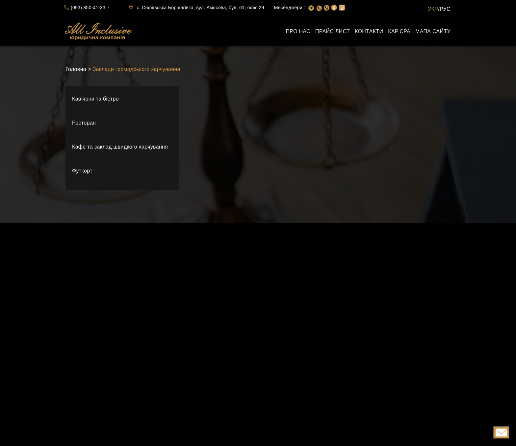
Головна (75, 69)
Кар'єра (399, 31)
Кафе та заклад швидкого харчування (120, 147)
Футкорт (82, 171)
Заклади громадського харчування (136, 69)
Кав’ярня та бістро (95, 99)
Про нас (298, 31)
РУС (445, 9)
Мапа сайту (433, 31)
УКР (433, 9)
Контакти (369, 31)
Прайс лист (332, 31)
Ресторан (84, 123)
